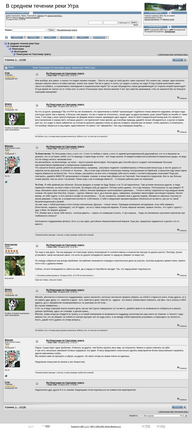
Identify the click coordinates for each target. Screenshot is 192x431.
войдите (40, 16)
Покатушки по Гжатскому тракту (33, 54)
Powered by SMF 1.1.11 (80, 426)
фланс (8, 104)
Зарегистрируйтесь (151, 19)
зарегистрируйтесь (54, 16)
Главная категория (20, 46)
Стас (7, 73)
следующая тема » (181, 54)
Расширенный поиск (67, 30)
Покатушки (18, 49)
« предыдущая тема (165, 54)
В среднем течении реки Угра (23, 43)
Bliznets (9, 146)
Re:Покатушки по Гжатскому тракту (65, 73)
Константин (11, 244)
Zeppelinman (170, 32)
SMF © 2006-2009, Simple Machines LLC (105, 426)
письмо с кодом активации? (29, 18)
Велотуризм (20, 51)
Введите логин (168, 19)
